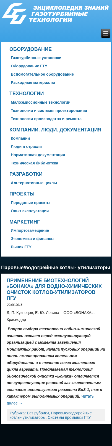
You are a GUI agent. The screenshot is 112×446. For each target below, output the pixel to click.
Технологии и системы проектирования (49, 110)
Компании (20, 138)
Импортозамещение (30, 230)
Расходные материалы (33, 82)
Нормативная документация (38, 155)
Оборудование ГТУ (29, 66)
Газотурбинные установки (36, 58)
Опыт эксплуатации (30, 211)
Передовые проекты (30, 202)
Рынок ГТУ (21, 247)
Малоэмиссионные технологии (41, 102)
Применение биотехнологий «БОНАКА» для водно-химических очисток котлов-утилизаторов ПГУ (54, 289)
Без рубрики (38, 413)
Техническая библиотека (34, 163)
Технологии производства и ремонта (46, 119)
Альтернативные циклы (34, 183)
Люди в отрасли (26, 146)
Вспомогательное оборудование (42, 74)
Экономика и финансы (32, 238)
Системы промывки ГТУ (69, 417)
